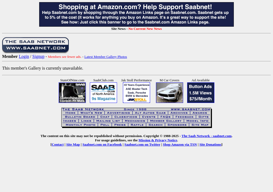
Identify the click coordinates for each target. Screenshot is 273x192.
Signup (38, 56)
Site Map (73, 144)
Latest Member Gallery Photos (105, 57)
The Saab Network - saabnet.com (207, 136)
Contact (58, 144)
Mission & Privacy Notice (158, 140)
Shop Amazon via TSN (180, 144)
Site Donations (210, 144)
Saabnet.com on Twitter (142, 144)
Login (24, 56)
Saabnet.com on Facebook (102, 144)
